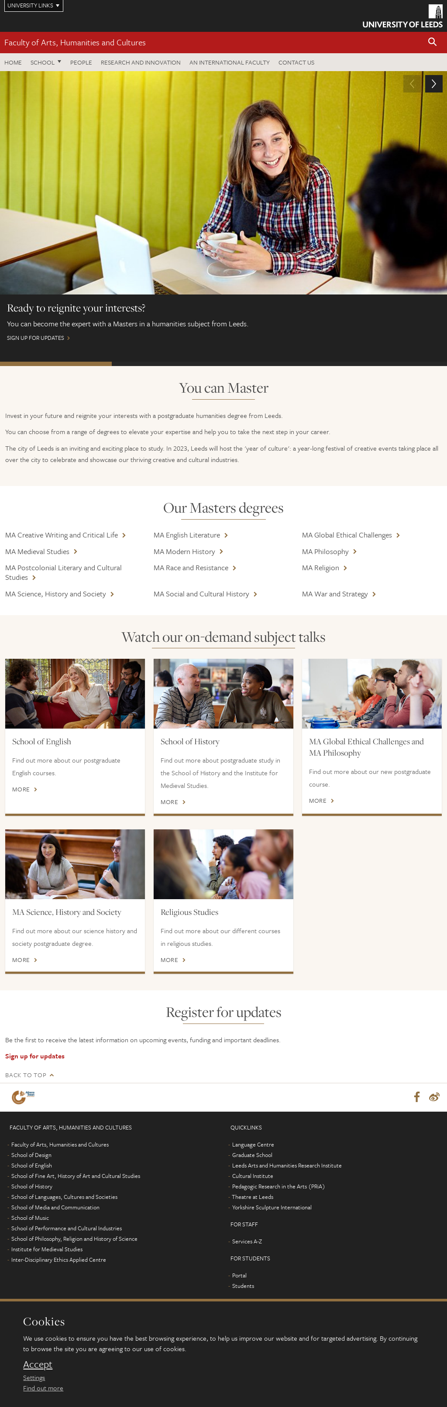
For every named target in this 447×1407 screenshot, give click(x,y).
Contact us (296, 62)
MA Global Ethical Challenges (347, 534)
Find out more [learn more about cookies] (43, 1388)
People (81, 62)
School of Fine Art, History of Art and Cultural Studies (75, 1176)
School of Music (30, 1218)
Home (13, 62)
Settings (34, 1377)
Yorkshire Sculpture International (272, 1207)
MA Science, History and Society (55, 593)
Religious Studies (189, 911)
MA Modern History (184, 551)
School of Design (31, 1155)
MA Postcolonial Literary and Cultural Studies (63, 572)
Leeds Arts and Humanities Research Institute (287, 1165)
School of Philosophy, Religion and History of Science (74, 1239)
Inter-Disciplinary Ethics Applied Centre (58, 1260)
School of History (190, 741)
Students (243, 1286)
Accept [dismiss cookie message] (37, 1364)
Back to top (25, 1074)
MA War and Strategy (335, 593)
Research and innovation (141, 62)
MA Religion (320, 567)
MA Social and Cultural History (201, 593)
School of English (41, 741)
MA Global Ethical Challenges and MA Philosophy (366, 747)
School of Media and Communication (55, 1207)
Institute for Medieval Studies (47, 1249)
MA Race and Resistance (191, 567)
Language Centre (253, 1144)
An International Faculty (229, 62)
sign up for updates (223, 210)
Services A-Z (247, 1241)
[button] (433, 42)
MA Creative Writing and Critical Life (61, 534)
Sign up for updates (35, 1056)
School (43, 62)
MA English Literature (187, 534)
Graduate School (252, 1155)
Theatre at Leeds (252, 1197)
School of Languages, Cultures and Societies (64, 1197)
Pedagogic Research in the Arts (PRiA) (278, 1186)
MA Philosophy (325, 551)
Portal (239, 1275)
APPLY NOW (168, 364)
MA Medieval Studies (37, 551)
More (21, 789)
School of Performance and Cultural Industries (66, 1228)
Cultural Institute (252, 1176)
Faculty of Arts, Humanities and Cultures (75, 42)
